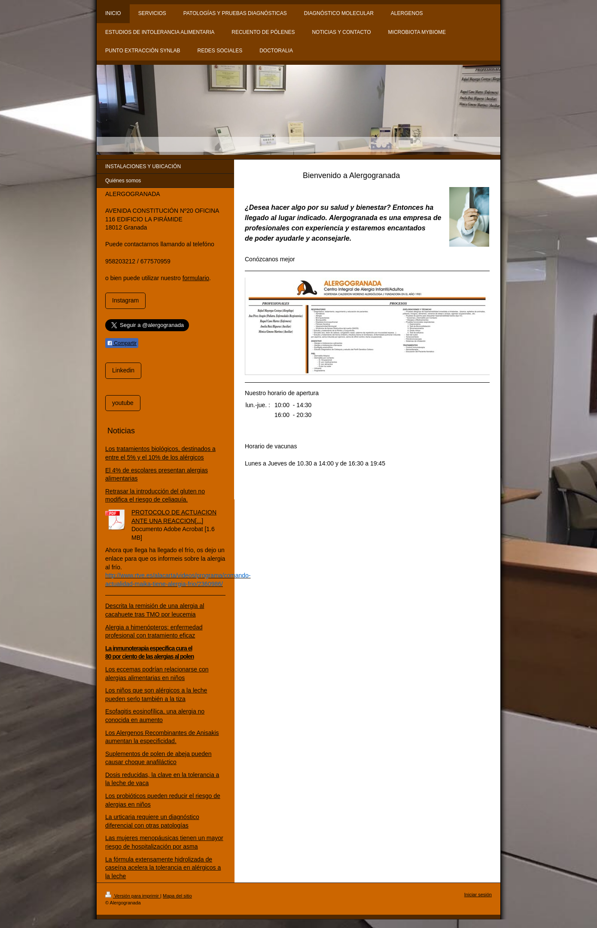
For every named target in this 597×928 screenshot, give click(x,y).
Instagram (125, 300)
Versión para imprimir (132, 895)
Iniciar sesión (478, 894)
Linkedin (123, 370)
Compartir (122, 343)
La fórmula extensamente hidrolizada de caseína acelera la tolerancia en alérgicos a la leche (163, 868)
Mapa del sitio (177, 895)
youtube (123, 402)
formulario (196, 278)
